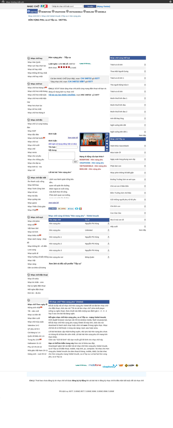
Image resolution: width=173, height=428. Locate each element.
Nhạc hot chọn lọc (35, 105)
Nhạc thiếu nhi (33, 235)
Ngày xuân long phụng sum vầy (122, 159)
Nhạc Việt (31, 260)
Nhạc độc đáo (33, 134)
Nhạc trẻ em (32, 192)
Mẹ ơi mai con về (117, 220)
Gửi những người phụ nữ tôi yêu (123, 200)
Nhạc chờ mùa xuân (36, 322)
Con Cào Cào (115, 213)
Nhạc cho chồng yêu (36, 159)
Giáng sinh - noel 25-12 (37, 354)
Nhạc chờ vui (33, 142)
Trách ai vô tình (116, 65)
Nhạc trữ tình (33, 232)
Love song (32, 250)
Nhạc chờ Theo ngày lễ (37, 304)
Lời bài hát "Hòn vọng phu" (60, 172)
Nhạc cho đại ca (34, 163)
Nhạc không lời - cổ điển (37, 246)
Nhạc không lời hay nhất (37, 73)
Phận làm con (115, 166)
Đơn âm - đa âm (34, 293)
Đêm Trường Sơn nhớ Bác (120, 193)
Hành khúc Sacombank (119, 146)
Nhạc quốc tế (33, 253)
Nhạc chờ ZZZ (34, 16)
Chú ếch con (115, 206)
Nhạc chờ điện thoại (39, 275)
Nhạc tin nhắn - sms (36, 282)
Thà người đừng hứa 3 (119, 85)
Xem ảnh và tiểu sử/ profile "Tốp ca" (65, 264)
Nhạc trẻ (31, 225)
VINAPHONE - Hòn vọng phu (92, 163)
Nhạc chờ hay (36, 58)
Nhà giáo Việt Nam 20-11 (38, 350)
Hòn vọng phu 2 (55, 244)
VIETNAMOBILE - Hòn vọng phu (93, 166)
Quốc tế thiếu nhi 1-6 (36, 336)
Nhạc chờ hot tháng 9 (36, 88)
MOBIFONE (46, 12)
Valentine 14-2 (33, 325)
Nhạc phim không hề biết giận (122, 173)
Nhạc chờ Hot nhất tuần (37, 95)
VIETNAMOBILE (76, 12)
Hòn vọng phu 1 (55, 237)
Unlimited (88, 230)
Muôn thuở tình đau (118, 105)
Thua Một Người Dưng (119, 71)
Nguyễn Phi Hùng (92, 223)
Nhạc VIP (31, 170)
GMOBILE (102, 12)
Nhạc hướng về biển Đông (38, 257)
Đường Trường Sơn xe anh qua (122, 179)
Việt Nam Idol (33, 228)
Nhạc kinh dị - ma (35, 167)
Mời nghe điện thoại (35, 289)
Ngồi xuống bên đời (118, 125)
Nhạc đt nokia (33, 279)
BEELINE (90, 12)
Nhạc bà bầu (33, 196)
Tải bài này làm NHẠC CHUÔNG (62, 95)
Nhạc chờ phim (34, 221)
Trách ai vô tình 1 (117, 78)
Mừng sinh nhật (34, 307)
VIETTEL (34, 12)
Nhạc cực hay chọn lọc (37, 66)
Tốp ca (65, 16)
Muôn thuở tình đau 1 (118, 98)
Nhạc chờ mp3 (37, 217)
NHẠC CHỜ (33, 6)
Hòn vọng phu (75, 16)
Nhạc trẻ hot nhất (34, 109)
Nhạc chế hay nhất (35, 76)
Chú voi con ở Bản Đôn (119, 186)
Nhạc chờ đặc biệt (38, 178)
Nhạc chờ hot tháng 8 (36, 113)
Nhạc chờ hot (36, 84)
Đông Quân (89, 257)
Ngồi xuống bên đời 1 (118, 132)
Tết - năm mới (33, 311)
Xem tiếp (142, 135)
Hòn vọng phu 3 (55, 250)
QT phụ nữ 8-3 (33, 329)
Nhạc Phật (32, 210)
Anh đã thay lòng (117, 118)
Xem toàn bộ (73, 138)
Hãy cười (114, 226)
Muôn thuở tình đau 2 (118, 112)
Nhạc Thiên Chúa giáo (36, 206)
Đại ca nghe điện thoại (36, 286)
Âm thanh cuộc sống (36, 181)
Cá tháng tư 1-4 (34, 332)
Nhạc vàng (32, 264)
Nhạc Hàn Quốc (34, 62)
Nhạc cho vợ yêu (34, 156)
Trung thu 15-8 (33, 340)
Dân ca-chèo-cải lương (37, 268)
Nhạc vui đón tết (34, 315)
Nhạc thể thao (33, 185)
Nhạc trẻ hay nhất (35, 69)
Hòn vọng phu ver (56, 257)
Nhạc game (32, 203)
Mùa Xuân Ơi (115, 152)
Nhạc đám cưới (34, 318)
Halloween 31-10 (34, 343)
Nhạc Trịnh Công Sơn (36, 189)
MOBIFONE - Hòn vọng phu (91, 160)
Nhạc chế (31, 149)
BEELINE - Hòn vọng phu (90, 169)
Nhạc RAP (32, 131)
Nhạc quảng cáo (34, 199)
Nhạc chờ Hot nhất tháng (37, 91)
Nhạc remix (32, 152)
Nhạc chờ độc (36, 120)
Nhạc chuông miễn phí (15, 2)
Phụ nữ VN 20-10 (35, 347)
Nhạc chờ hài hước (35, 138)
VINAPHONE (60, 12)
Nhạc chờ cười (33, 145)
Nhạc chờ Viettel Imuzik (51, 16)
